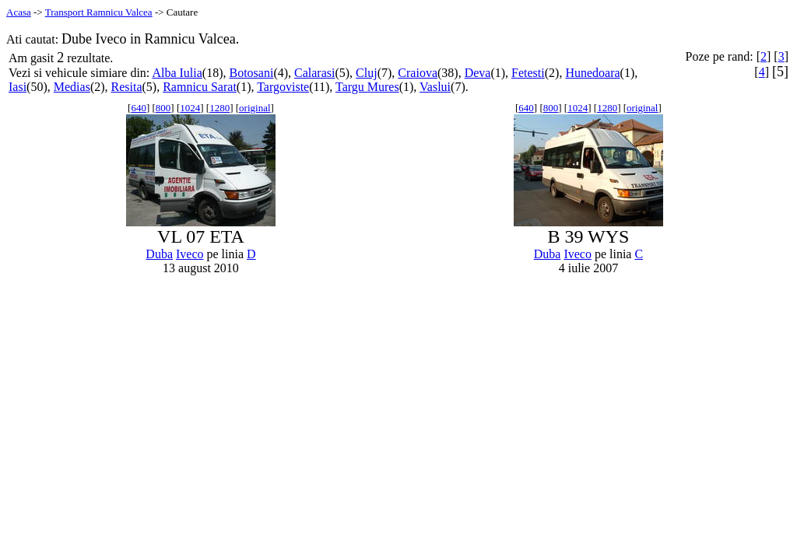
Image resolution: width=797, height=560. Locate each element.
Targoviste (283, 86)
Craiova (417, 72)
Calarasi (314, 72)
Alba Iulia (177, 72)
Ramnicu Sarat (200, 86)
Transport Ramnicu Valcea (99, 12)
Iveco (190, 254)
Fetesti (528, 72)
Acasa (18, 12)
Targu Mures (367, 86)
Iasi (17, 86)
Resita (126, 86)
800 (163, 108)
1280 (219, 108)
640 (138, 108)
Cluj (366, 72)
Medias (72, 86)
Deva (478, 72)
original (254, 108)
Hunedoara (592, 72)
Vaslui (435, 86)
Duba (159, 254)
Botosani (251, 72)
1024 (190, 108)
